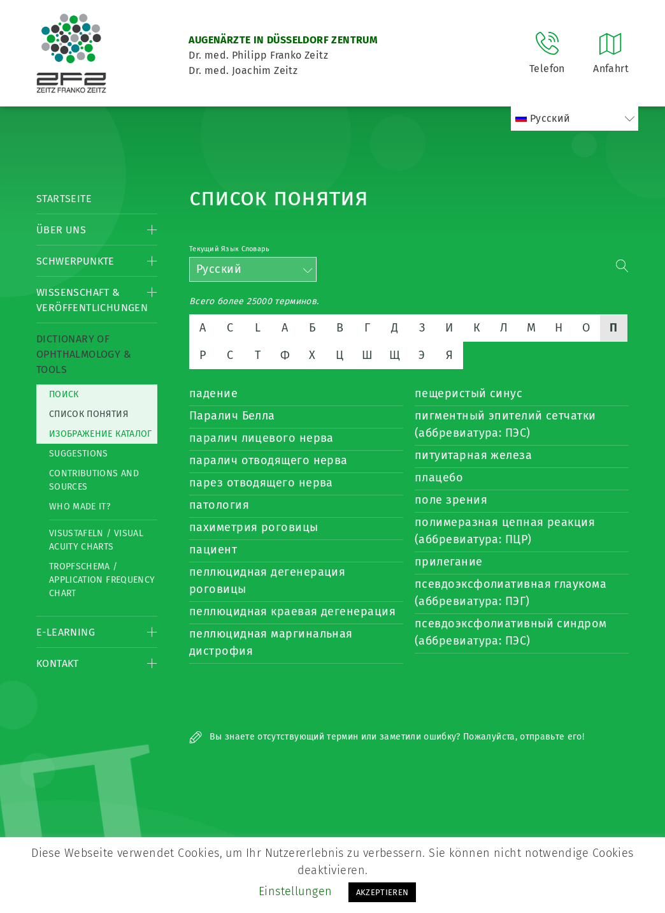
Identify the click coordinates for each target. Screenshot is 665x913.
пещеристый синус (468, 393)
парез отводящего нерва (261, 483)
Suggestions (78, 453)
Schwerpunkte (75, 261)
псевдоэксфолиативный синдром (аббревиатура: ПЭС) (511, 632)
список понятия (88, 414)
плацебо (439, 478)
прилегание (449, 562)
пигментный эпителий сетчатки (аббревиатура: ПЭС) (505, 424)
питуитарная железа (473, 455)
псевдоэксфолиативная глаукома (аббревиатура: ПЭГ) (510, 592)
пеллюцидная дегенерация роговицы (267, 580)
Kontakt (57, 663)
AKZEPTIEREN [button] (382, 892)
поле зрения (451, 500)
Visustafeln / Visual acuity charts (96, 540)
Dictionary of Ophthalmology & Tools (83, 354)
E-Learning (65, 632)
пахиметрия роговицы (253, 527)
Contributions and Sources (94, 480)
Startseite (64, 199)
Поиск (64, 394)
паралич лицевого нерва (261, 438)
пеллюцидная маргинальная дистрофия (271, 642)
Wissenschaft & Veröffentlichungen (92, 300)
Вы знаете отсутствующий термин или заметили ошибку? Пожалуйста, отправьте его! (386, 736)
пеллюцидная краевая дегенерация (292, 611)
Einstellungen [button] (295, 891)
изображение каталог (100, 433)
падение (213, 393)
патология (219, 505)
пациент (213, 550)
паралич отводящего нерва (268, 460)
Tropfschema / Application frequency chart (102, 580)
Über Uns (61, 230)
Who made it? (79, 506)
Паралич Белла (232, 416)
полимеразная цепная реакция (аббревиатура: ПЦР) (505, 530)
